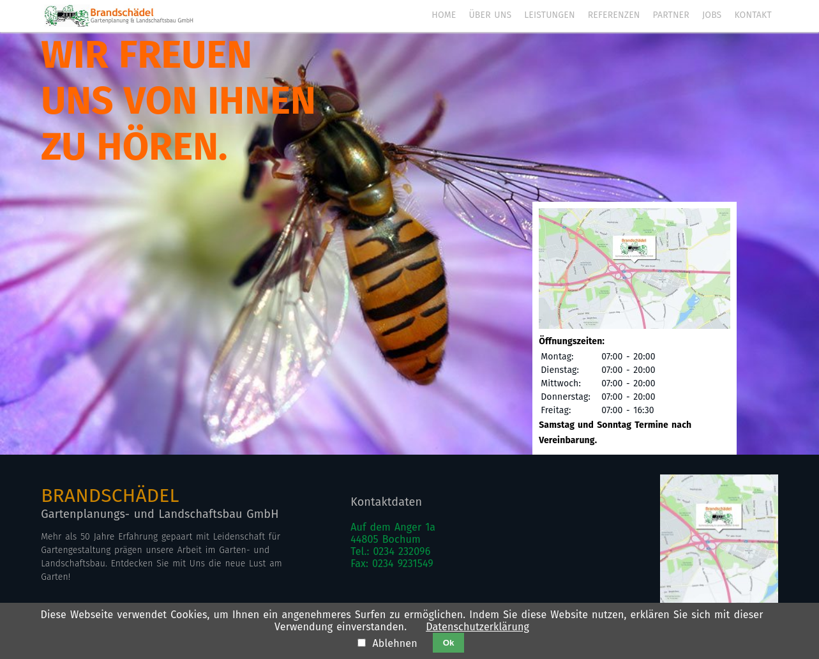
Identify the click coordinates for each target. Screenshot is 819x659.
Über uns (490, 15)
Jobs (711, 15)
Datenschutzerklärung (477, 627)
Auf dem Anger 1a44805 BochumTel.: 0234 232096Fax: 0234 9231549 (392, 545)
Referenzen (614, 15)
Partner (671, 15)
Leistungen (549, 15)
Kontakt (752, 15)
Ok (449, 643)
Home (444, 15)
